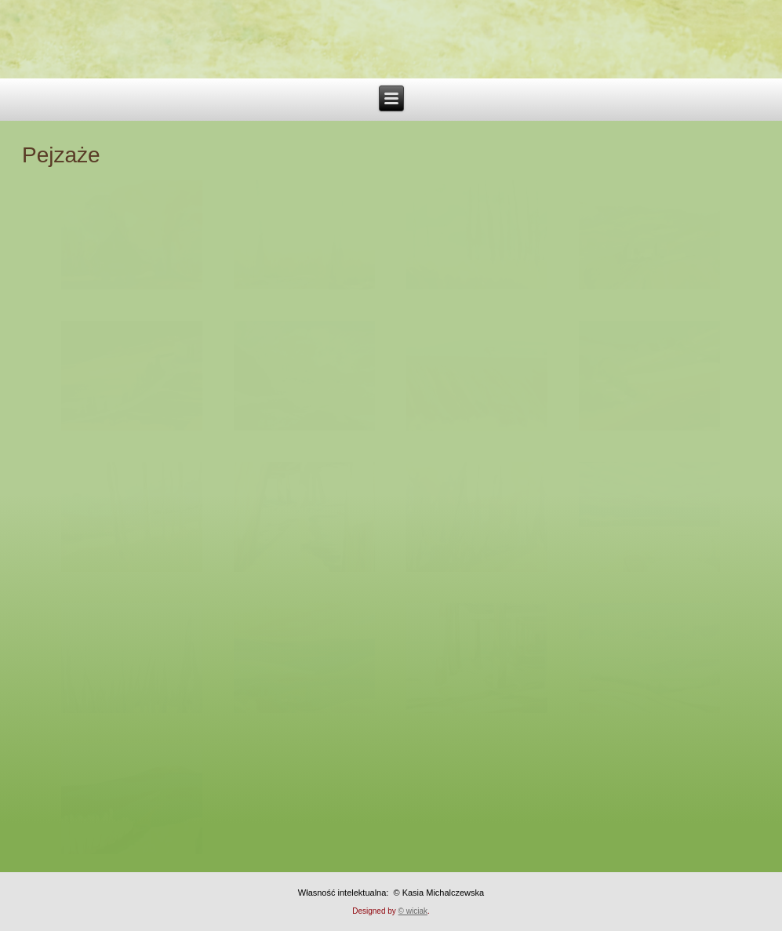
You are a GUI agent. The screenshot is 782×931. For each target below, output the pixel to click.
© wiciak (412, 911)
